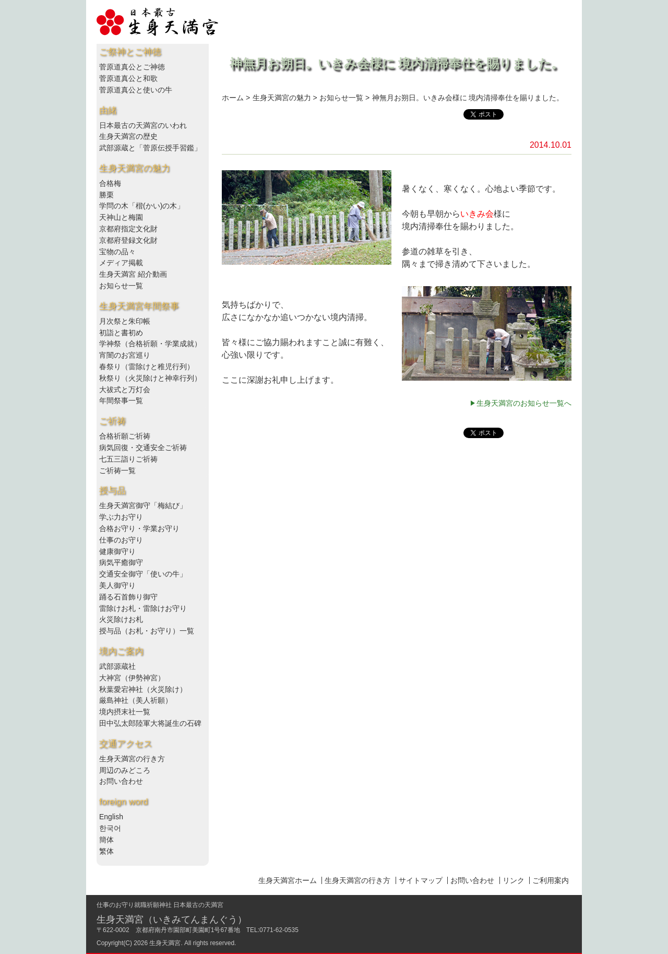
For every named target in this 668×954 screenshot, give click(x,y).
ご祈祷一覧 (117, 470)
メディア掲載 (121, 262)
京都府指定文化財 (128, 229)
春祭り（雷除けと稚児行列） (146, 366)
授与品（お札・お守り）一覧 (146, 631)
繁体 (106, 851)
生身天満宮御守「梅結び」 (143, 505)
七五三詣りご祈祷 (128, 459)
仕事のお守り (121, 540)
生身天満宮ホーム (287, 880)
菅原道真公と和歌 (128, 78)
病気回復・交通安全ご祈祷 (143, 447)
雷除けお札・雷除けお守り (143, 608)
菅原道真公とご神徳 (132, 67)
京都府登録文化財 (128, 240)
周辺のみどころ (124, 770)
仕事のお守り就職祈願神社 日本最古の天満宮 (160, 905)
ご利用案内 (550, 880)
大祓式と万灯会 (124, 389)
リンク (513, 880)
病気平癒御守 (121, 562)
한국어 (110, 828)
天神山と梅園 (121, 217)
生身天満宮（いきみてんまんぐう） (172, 919)
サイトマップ (421, 880)
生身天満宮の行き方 (132, 759)
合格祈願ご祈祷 (124, 436)
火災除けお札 (121, 619)
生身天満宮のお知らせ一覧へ (523, 403)
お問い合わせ (121, 781)
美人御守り (117, 585)
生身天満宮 (165, 943)
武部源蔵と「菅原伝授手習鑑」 (150, 148)
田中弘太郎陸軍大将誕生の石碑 (150, 723)
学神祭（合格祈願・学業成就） (150, 343)
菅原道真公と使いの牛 (135, 90)
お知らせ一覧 (121, 285)
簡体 (106, 839)
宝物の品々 (117, 252)
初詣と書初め (121, 332)
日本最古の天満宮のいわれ (143, 125)
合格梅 (110, 183)
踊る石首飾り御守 (128, 597)
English (111, 816)
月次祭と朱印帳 (124, 321)
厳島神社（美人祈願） (135, 700)
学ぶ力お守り (121, 517)
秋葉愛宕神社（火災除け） (143, 689)
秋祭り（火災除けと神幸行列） (150, 378)
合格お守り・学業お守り (139, 528)
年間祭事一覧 (121, 400)
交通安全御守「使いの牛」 (143, 574)
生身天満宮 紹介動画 (133, 274)
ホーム (233, 97)
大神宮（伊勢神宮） (132, 678)
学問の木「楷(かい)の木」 (141, 206)
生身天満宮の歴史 (128, 136)
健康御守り (117, 551)
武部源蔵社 (117, 666)
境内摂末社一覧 (124, 712)
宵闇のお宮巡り (124, 355)
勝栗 (106, 195)
